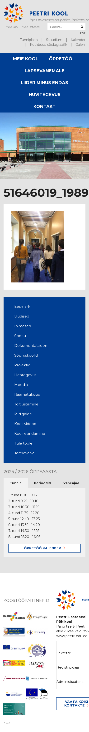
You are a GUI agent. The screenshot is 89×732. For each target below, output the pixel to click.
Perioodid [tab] (42, 483)
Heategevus (25, 375)
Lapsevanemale (45, 70)
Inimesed (22, 326)
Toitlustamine (26, 404)
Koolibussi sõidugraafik (48, 44)
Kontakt (44, 106)
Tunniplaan (29, 40)
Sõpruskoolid (26, 355)
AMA (7, 723)
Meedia (21, 384)
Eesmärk (22, 306)
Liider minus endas (44, 82)
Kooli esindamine (29, 433)
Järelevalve (24, 453)
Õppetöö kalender (42, 548)
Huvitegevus (45, 94)
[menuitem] (82, 33)
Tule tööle (23, 443)
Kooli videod (25, 423)
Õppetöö (60, 58)
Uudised (21, 316)
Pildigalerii (23, 414)
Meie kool (12, 27)
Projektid (22, 365)
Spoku (20, 335)
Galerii (80, 44)
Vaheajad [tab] (71, 483)
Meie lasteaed (31, 27)
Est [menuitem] (82, 33)
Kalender (78, 40)
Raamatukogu (27, 394)
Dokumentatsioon (30, 345)
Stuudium (54, 40)
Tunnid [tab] (16, 483)
